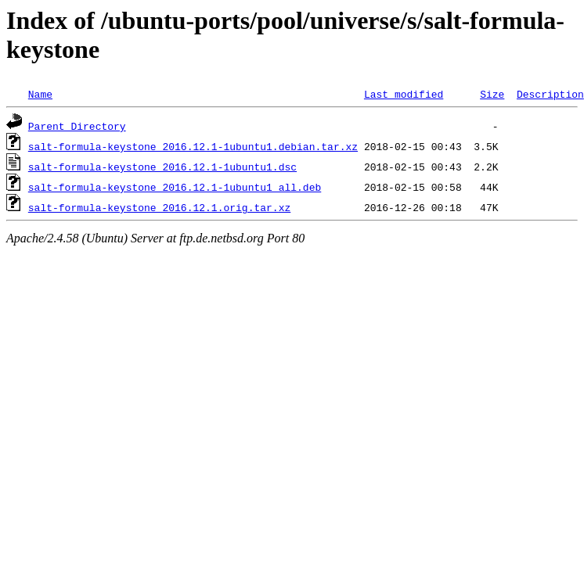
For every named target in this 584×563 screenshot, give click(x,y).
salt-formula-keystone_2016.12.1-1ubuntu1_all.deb (174, 187)
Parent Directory (77, 126)
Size (492, 94)
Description (550, 94)
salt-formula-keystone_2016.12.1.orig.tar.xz (159, 207)
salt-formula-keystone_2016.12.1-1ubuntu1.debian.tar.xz (193, 146)
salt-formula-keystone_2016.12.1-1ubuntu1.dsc (162, 167)
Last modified (403, 94)
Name (40, 94)
